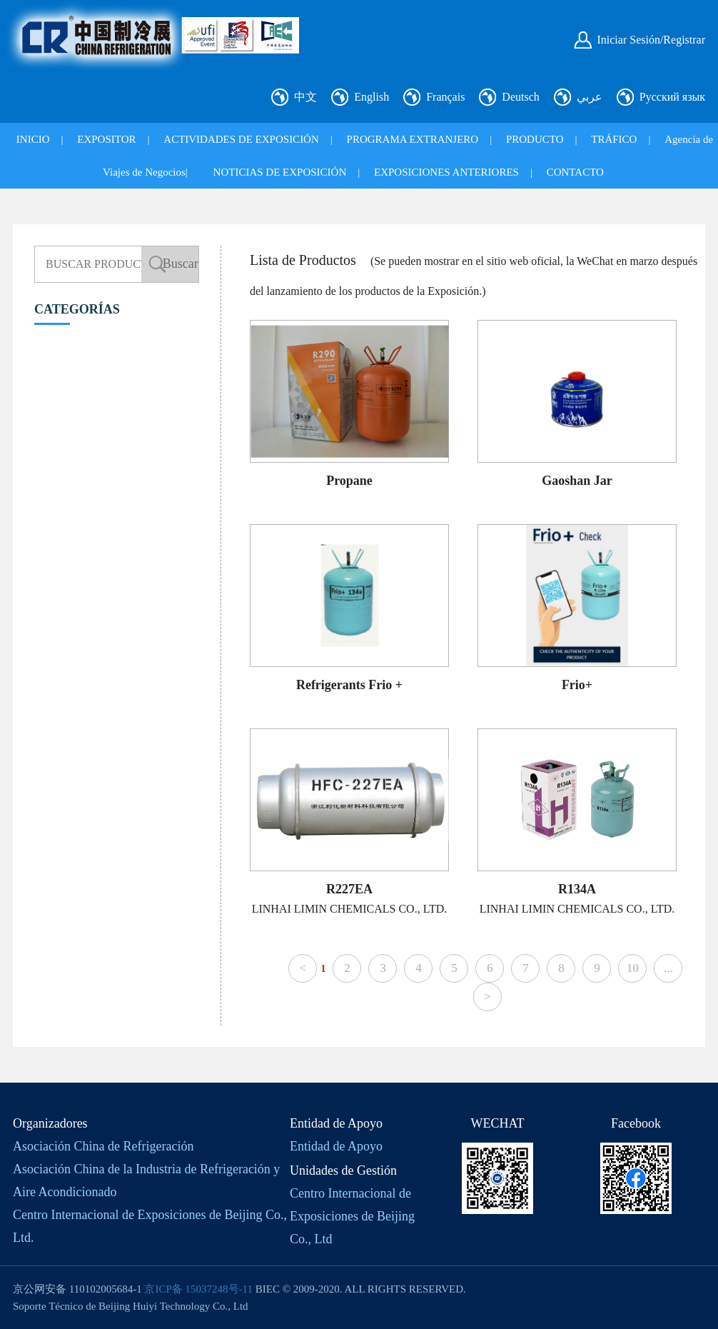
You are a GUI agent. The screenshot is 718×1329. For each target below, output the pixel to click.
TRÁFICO (614, 139)
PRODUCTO (535, 139)
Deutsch (520, 97)
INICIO (33, 139)
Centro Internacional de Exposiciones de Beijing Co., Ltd (352, 1216)
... (668, 968)
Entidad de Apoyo (336, 1146)
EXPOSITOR (106, 139)
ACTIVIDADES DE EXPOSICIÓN (241, 139)
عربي (589, 97)
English (371, 97)
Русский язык (672, 97)
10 (633, 968)
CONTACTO (575, 172)
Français (445, 97)
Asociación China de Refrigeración (103, 1146)
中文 (305, 97)
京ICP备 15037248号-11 (198, 1289)
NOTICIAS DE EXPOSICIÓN (280, 172)
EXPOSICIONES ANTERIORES (446, 172)
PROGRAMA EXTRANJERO (413, 139)
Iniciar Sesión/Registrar (651, 40)
